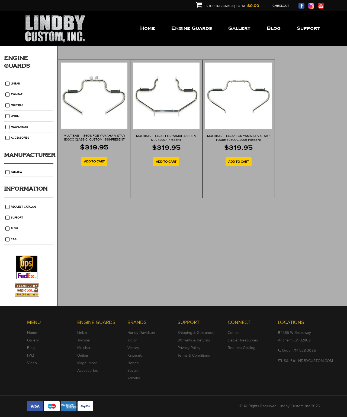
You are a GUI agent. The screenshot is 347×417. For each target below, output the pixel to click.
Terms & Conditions (194, 355)
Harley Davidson (141, 333)
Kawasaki (135, 355)
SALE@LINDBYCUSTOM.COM (308, 361)
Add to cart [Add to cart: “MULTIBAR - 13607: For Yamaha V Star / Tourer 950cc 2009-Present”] (238, 162)
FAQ (14, 239)
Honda (133, 363)
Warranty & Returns (194, 340)
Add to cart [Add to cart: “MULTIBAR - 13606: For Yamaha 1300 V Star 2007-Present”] (166, 162)
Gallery (33, 340)
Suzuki (133, 371)
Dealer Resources (243, 340)
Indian (132, 340)
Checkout (280, 6)
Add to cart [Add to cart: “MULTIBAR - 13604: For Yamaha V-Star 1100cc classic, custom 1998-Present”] (94, 161)
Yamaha (16, 172)
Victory (133, 348)
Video (32, 363)
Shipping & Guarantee (196, 333)
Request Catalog (23, 206)
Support (17, 217)
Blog (14, 228)
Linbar (15, 83)
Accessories (20, 137)
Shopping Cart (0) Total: (227, 6)
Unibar (15, 116)
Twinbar (17, 94)
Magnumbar (19, 127)
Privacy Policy (189, 348)
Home (32, 333)
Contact (234, 333)
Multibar (17, 105)
